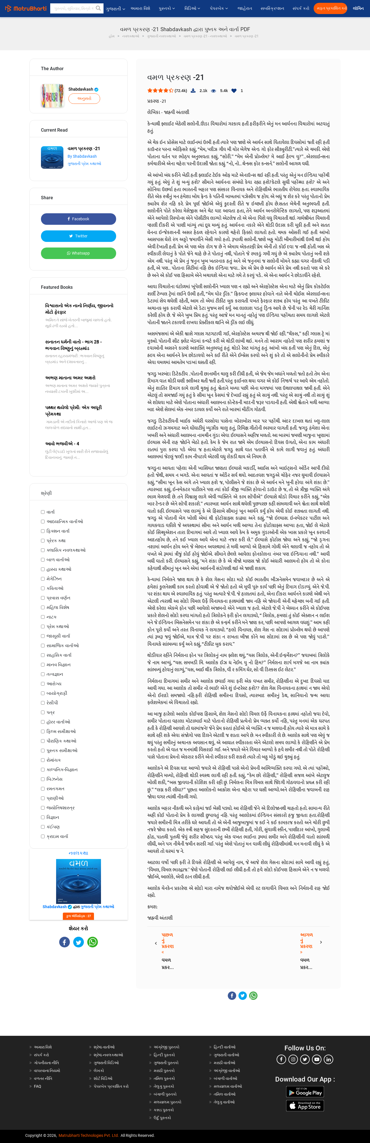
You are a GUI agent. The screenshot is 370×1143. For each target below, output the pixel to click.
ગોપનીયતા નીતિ (46, 1062)
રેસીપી (52, 703)
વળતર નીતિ (43, 1078)
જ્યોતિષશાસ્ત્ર (61, 807)
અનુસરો (84, 98)
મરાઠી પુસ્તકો (164, 1070)
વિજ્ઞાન (53, 817)
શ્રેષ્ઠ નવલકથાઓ (108, 1055)
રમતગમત (56, 788)
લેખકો (99, 1070)
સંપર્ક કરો (301, 8)
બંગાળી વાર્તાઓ (225, 1078)
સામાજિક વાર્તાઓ (63, 645)
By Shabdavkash (82, 156)
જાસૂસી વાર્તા (58, 636)
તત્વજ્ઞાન (55, 674)
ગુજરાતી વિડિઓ (106, 1062)
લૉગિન (358, 9)
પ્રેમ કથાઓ (58, 626)
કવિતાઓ (55, 588)
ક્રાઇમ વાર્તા (57, 836)
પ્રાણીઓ (55, 798)
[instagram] (293, 1059)
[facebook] (281, 1059)
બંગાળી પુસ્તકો (165, 1094)
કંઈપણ (53, 827)
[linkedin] (328, 1059)
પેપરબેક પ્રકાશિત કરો (111, 1086)
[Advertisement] (78, 996)
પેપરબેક (219, 8)
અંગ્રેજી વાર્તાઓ (227, 1070)
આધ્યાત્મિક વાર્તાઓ (65, 521)
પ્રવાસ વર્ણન (58, 598)
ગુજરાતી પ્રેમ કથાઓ (84, 163)
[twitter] (305, 1059)
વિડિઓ (193, 8)
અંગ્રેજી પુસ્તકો (167, 1047)
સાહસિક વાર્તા (59, 655)
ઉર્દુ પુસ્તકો (162, 1117)
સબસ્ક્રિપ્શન (272, 8)
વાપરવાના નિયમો (47, 1070)
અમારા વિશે (140, 8)
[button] (98, 8)
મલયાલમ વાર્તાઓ (228, 1086)
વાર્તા (51, 512)
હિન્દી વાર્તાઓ (225, 1047)
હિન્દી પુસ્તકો (164, 1055)
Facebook (78, 219)
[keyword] (77, 8)
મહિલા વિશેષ (58, 607)
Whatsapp (78, 253)
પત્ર (51, 712)
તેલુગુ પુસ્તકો (164, 1086)
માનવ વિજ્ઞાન (59, 664)
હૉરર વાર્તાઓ (58, 722)
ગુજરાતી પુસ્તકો (166, 1062)
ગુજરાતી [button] (115, 9)
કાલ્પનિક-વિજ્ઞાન (62, 769)
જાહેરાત (245, 8)
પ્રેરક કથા (56, 540)
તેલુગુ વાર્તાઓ (224, 1102)
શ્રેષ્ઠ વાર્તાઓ (104, 1047)
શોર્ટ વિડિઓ (103, 1078)
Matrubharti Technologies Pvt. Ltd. (89, 1135)
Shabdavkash (83, 89)
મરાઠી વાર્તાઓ (224, 1062)
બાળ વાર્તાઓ (58, 559)
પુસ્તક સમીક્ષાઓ (62, 750)
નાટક (52, 617)
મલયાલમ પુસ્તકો (167, 1102)
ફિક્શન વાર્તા (58, 531)
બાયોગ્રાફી (57, 693)
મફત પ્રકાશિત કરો (332, 8)
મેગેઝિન (54, 578)
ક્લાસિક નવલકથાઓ (66, 550)
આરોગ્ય (54, 683)
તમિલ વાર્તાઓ (225, 1094)
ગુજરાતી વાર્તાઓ (226, 1055)
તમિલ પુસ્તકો (164, 1078)
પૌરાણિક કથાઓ (61, 741)
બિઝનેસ (55, 779)
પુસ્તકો (167, 8)
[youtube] (316, 1059)
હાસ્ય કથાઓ (59, 569)
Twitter (78, 236)
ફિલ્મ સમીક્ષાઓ (61, 731)
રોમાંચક (54, 760)
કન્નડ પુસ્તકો (164, 1110)
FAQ (37, 1086)
